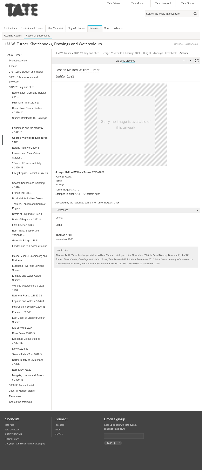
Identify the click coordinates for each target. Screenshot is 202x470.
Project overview (18, 60)
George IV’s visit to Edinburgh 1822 (121, 53)
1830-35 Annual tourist (21, 385)
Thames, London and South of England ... (28, 206)
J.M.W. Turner (63, 53)
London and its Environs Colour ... (29, 248)
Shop (107, 28)
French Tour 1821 (22, 193)
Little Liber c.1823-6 (23, 225)
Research (94, 28)
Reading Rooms (13, 35)
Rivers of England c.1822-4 (27, 214)
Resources (15, 396)
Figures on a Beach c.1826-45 (28, 306)
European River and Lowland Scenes (28, 268)
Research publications (38, 35)
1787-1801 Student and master (26, 71)
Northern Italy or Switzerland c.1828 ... (27, 362)
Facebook (59, 425)
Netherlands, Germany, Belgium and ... (29, 95)
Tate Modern (138, 3)
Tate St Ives (187, 3)
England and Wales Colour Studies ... (26, 278)
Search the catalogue (20, 402)
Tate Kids (9, 425)
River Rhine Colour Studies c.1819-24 (27, 110)
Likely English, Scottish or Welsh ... (30, 175)
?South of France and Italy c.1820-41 (26, 165)
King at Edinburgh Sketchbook (159, 53)
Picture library (12, 439)
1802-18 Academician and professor (23, 79)
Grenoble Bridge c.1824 (25, 240)
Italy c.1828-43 (20, 348)
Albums (118, 28)
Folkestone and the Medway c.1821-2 (27, 130)
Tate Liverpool (163, 3)
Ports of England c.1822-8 (26, 219)
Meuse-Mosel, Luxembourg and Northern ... (29, 258)
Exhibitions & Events (32, 28)
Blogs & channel (77, 28)
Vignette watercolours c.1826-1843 (28, 287)
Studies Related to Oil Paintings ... (29, 120)
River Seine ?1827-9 (23, 333)
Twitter (58, 429)
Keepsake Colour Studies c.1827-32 (26, 341)
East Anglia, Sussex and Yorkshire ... (25, 232)
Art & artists (10, 28)
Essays (13, 66)
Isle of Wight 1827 (22, 327)
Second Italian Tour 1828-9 (27, 354)
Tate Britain (113, 3)
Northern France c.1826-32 (27, 295)
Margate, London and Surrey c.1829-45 (28, 377)
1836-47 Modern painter (22, 390)
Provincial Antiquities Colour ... (29, 198)
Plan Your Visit (55, 28)
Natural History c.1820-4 (25, 147)
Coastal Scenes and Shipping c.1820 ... (28, 185)
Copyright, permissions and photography (25, 443)
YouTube (59, 434)
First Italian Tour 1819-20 (26, 102)
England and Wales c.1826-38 (28, 301)
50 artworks (128, 60)
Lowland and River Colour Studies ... (26, 155)
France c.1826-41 (22, 312)
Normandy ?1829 (21, 369)
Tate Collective (12, 429)
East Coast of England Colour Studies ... (28, 320)
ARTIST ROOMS (13, 434)
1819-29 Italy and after (86, 53)
